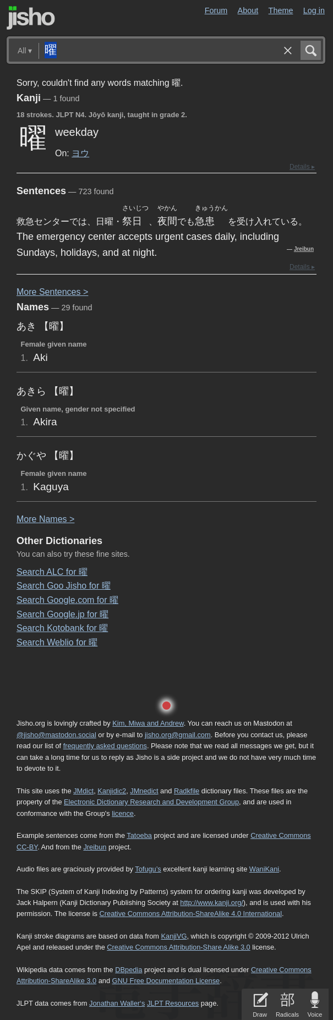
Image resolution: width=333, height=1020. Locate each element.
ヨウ (80, 153)
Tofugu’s (148, 869)
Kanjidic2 (111, 791)
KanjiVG (174, 936)
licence (123, 813)
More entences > (52, 292)
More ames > (45, 519)
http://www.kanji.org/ (211, 902)
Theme (281, 10)
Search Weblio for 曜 (57, 642)
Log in (314, 10)
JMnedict (144, 791)
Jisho (31, 18)
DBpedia (128, 970)
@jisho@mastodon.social (56, 735)
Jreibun (304, 249)
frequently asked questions (105, 746)
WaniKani (264, 869)
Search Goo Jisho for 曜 (64, 585)
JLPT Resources (173, 1003)
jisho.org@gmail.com (178, 735)
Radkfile (186, 791)
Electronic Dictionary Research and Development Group (151, 802)
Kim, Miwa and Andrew (147, 723)
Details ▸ (302, 167)
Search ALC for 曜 (52, 572)
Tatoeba (139, 835)
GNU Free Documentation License (166, 981)
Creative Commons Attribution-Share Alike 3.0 (178, 947)
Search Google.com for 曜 (67, 600)
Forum (216, 10)
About (248, 10)
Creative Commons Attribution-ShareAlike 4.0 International (191, 913)
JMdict (83, 791)
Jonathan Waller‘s (117, 1003)
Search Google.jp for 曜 (62, 614)
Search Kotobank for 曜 (62, 628)
